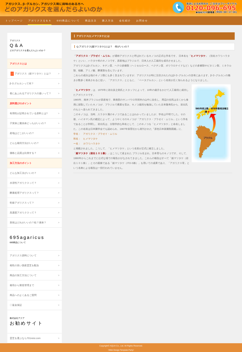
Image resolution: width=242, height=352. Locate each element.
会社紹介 (125, 20)
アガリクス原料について (23, 255)
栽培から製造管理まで (22, 285)
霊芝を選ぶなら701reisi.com (25, 338)
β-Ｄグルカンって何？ (22, 83)
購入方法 (108, 20)
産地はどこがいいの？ (22, 133)
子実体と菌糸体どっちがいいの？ (28, 123)
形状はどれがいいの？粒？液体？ (28, 222)
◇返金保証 (16, 305)
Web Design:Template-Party (121, 350)
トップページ (14, 20)
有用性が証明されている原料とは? (29, 113)
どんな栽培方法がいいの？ (24, 143)
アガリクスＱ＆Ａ (39, 20)
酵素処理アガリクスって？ (24, 192)
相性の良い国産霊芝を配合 (24, 265)
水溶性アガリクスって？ (23, 182)
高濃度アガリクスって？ (23, 212)
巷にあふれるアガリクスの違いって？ (30, 93)
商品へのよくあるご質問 (23, 295)
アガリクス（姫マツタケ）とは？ (31, 74)
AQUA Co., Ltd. (117, 346)
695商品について (68, 20)
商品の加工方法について (23, 275)
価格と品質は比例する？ (23, 153)
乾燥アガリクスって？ (22, 202)
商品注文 (91, 20)
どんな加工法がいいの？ (23, 173)
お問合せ (142, 20)
